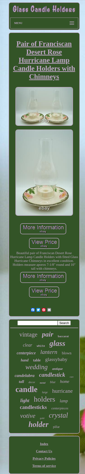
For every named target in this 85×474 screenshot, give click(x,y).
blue (53, 382)
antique (57, 369)
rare (72, 377)
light (24, 400)
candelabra (25, 375)
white (41, 346)
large (45, 392)
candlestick (52, 375)
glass (57, 343)
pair (47, 334)
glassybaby (56, 359)
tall (21, 381)
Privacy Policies (44, 458)
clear (27, 345)
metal (42, 382)
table (37, 360)
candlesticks (33, 407)
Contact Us (44, 451)
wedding (36, 367)
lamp (64, 401)
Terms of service (44, 466)
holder (39, 424)
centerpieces (59, 408)
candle (26, 389)
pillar (56, 427)
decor (32, 382)
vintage (28, 334)
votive (27, 415)
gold (42, 418)
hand (25, 360)
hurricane (62, 391)
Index (44, 444)
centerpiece (26, 353)
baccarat (63, 336)
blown (67, 353)
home (64, 381)
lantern (48, 352)
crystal (58, 415)
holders (44, 399)
